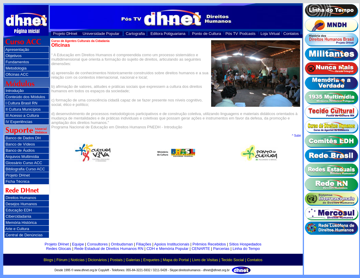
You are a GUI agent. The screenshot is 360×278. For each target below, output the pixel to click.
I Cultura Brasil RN (22, 103)
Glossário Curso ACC (24, 163)
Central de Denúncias (24, 235)
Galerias (133, 260)
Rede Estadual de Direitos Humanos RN (109, 248)
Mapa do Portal (176, 260)
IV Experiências (19, 121)
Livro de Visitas (205, 260)
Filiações (143, 244)
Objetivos (14, 56)
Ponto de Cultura (206, 33)
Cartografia (135, 33)
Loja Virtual (270, 33)
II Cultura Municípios (23, 109)
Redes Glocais (58, 248)
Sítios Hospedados (245, 244)
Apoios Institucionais (171, 244)
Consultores (97, 244)
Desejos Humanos (21, 204)
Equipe (78, 244)
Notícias (78, 260)
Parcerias (221, 248)
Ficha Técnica (18, 181)
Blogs (48, 260)
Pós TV (231, 33)
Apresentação (17, 49)
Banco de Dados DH (23, 138)
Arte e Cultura (17, 229)
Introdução (15, 90)
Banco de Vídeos (20, 144)
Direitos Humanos (21, 197)
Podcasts (247, 33)
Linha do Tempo (246, 248)
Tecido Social (232, 260)
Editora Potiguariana (167, 33)
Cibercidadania (18, 216)
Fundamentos (17, 62)
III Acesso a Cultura (22, 115)
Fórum (62, 260)
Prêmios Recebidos (209, 244)
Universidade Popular (100, 33)
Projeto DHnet (65, 33)
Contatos (291, 33)
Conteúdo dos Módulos (25, 97)
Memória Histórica (21, 222)
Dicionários (97, 260)
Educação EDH (19, 210)
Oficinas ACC (17, 74)
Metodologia (16, 68)
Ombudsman (122, 244)
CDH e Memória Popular (167, 248)
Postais (116, 260)
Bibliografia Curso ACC (25, 169)
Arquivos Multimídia (22, 156)
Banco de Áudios (20, 150)
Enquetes (151, 260)
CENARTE (201, 248)
